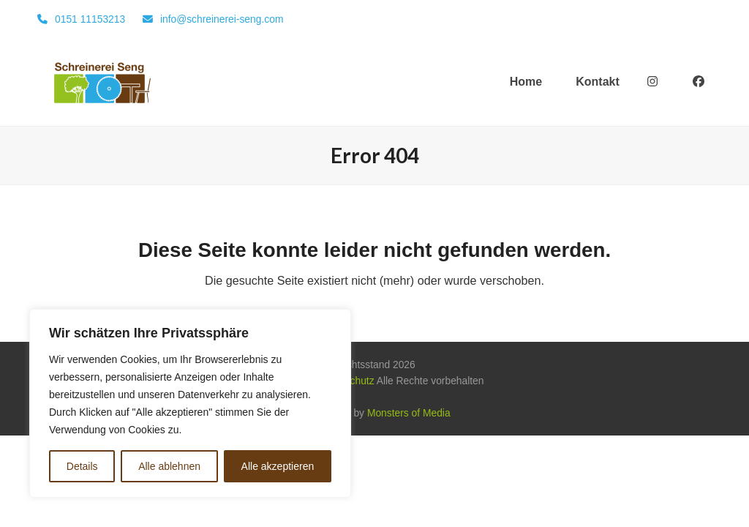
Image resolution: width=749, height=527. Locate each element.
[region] (190, 403)
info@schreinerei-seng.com (222, 19)
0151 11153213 (90, 19)
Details (82, 466)
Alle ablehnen (169, 466)
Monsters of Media (409, 413)
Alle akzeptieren (278, 466)
